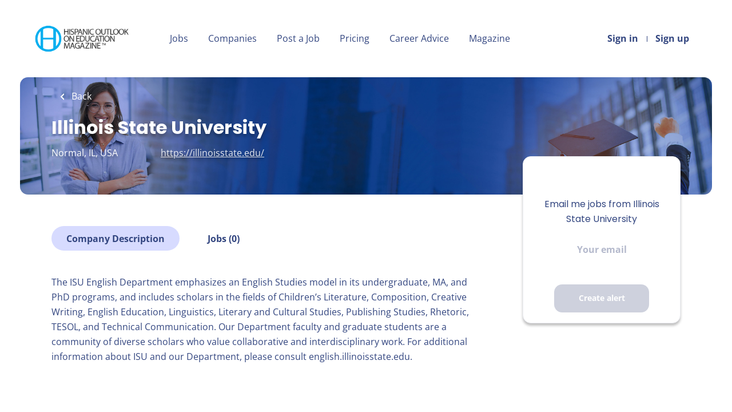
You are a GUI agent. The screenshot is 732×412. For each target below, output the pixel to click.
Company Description (115, 238)
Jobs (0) (224, 238)
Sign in (622, 38)
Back (80, 96)
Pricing (354, 38)
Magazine (489, 38)
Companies (232, 38)
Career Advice (419, 38)
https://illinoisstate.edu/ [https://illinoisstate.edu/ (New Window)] (212, 152)
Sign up (672, 38)
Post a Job (298, 38)
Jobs (179, 38)
